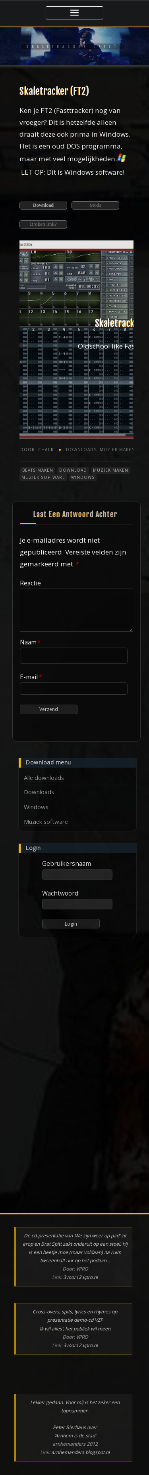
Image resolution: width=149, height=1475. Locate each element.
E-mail (31, 677)
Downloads (81, 449)
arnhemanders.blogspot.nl (80, 1452)
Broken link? (43, 224)
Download (43, 205)
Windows (83, 477)
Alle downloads (44, 777)
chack (37, 449)
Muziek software (43, 477)
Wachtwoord (60, 893)
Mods (95, 205)
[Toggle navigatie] (74, 12)
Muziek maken (117, 449)
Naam (30, 642)
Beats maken (37, 470)
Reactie (30, 583)
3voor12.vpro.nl (80, 1277)
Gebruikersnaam (66, 863)
